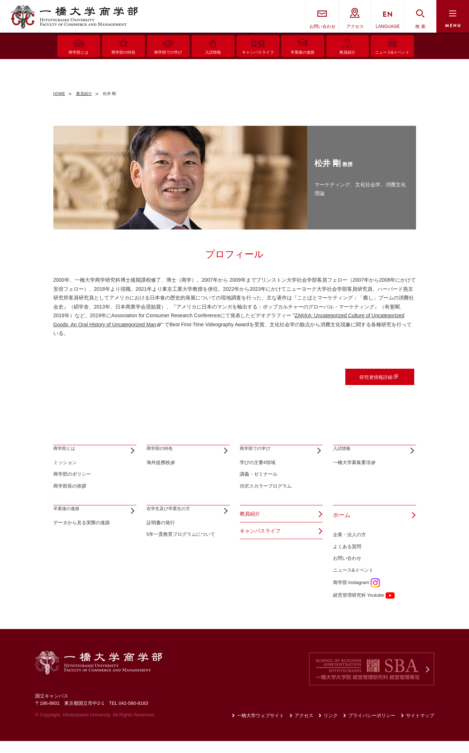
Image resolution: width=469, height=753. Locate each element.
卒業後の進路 (70, 527)
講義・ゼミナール (258, 486)
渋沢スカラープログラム (266, 498)
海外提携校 (158, 474)
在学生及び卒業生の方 (176, 527)
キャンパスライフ (263, 546)
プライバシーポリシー (371, 728)
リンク (331, 728)
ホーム (341, 527)
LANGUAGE (388, 26)
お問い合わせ (322, 26)
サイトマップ (420, 728)
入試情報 (344, 455)
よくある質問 (347, 558)
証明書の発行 (161, 546)
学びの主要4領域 (257, 474)
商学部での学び (260, 455)
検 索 (420, 26)
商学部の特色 (164, 455)
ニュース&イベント (353, 582)
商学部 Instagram (356, 594)
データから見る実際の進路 (81, 546)
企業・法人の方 (349, 546)
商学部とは (67, 455)
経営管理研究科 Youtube (364, 607)
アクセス (355, 26)
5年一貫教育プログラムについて (181, 558)
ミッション (65, 474)
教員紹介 (251, 527)
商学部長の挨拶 (69, 498)
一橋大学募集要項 (352, 474)
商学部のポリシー (72, 486)
